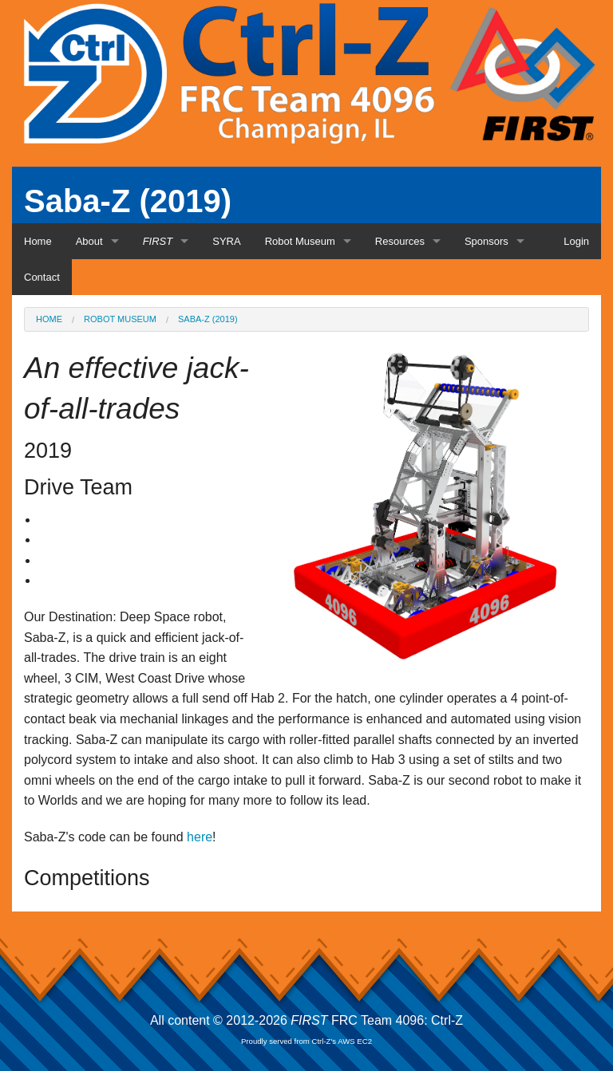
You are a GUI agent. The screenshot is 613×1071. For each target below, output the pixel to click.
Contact (42, 277)
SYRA (226, 241)
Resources (400, 241)
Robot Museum (300, 241)
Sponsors (486, 241)
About (89, 241)
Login (576, 241)
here (199, 837)
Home (38, 241)
